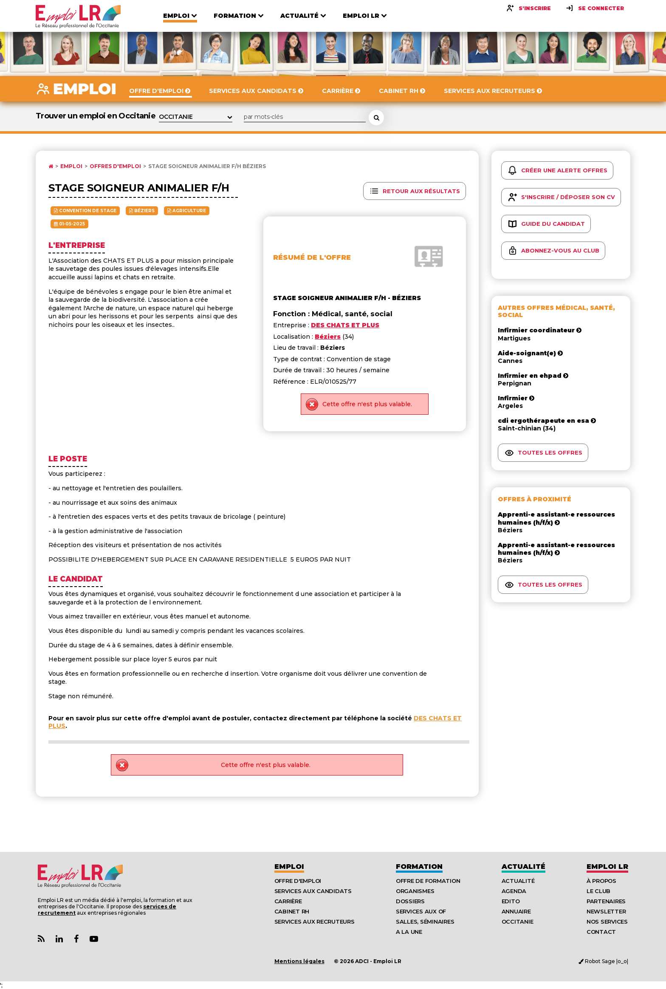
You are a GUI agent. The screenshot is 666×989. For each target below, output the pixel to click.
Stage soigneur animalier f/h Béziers (207, 166)
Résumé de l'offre (312, 257)
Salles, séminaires (425, 921)
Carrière (288, 901)
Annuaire (516, 911)
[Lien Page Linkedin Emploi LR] (59, 939)
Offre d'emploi (297, 880)
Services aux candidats (313, 891)
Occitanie (517, 921)
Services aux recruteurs (314, 921)
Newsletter (606, 911)
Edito (511, 901)
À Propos (601, 880)
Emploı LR (607, 867)
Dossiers (410, 901)
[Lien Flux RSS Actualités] (41, 939)
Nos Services (607, 921)
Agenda (514, 891)
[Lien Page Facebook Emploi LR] (76, 939)
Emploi (71, 166)
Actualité (523, 867)
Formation (419, 867)
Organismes (415, 891)
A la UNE (409, 931)
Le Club (598, 891)
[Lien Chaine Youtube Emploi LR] (94, 939)
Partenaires (606, 901)
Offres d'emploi (115, 166)
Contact (601, 931)
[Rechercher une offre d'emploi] (376, 117)
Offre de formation (428, 880)
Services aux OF (421, 911)
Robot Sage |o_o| (603, 961)
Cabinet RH (291, 911)
